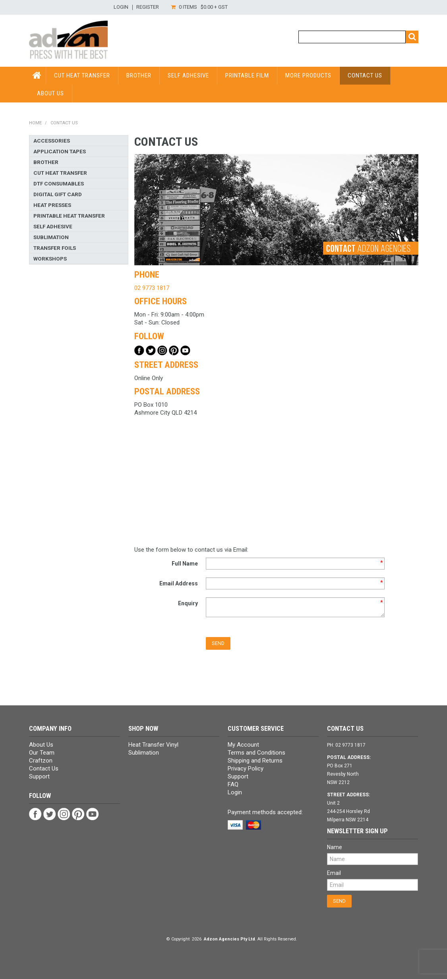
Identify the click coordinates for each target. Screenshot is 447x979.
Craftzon (40, 760)
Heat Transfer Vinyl (153, 744)
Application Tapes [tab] (59, 151)
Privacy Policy (245, 768)
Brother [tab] (45, 162)
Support (39, 776)
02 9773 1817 (151, 288)
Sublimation (143, 752)
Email (334, 873)
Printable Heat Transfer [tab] (69, 215)
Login (121, 7)
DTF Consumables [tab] (58, 183)
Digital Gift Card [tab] (57, 194)
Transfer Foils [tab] (54, 248)
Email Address (178, 583)
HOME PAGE (37, 75)
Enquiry (188, 603)
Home (35, 123)
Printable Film (247, 75)
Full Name (185, 563)
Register (147, 7)
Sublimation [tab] (51, 237)
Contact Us (365, 75)
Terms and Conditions (256, 752)
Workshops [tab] (50, 258)
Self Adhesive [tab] (52, 226)
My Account (243, 744)
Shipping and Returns (255, 760)
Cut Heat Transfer (82, 75)
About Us (50, 93)
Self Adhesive (188, 75)
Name (334, 847)
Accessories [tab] (51, 140)
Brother (138, 75)
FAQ (233, 784)
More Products (308, 75)
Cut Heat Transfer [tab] (60, 173)
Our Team (41, 752)
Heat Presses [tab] (52, 205)
